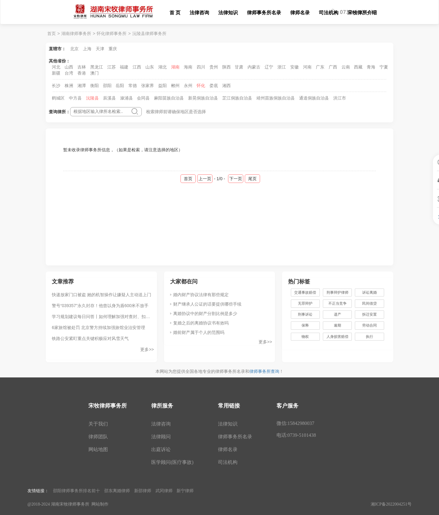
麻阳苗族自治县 (169, 98)
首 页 (175, 12)
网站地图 (98, 449)
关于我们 (98, 423)
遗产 (337, 314)
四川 (201, 67)
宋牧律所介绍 (362, 12)
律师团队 (98, 436)
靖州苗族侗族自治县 (275, 98)
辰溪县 (109, 98)
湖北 (162, 67)
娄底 (213, 85)
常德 (132, 85)
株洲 (69, 85)
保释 (305, 325)
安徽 (294, 67)
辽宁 (269, 67)
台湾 (69, 73)
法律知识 (228, 12)
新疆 (56, 73)
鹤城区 (58, 98)
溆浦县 (126, 98)
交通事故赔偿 (305, 292)
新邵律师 (142, 490)
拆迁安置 (369, 314)
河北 (56, 67)
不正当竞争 (337, 303)
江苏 (111, 67)
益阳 (162, 85)
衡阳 (94, 85)
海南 (188, 67)
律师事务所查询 (264, 371)
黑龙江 (96, 67)
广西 (333, 67)
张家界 (147, 85)
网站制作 (100, 504)
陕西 (226, 67)
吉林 (81, 67)
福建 (124, 67)
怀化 (201, 85)
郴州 (175, 85)
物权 (305, 337)
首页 (51, 33)
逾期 (337, 325)
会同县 (143, 98)
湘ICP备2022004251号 (391, 504)
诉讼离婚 (369, 292)
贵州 (213, 67)
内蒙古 (254, 67)
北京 (74, 48)
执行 (369, 337)
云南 (345, 67)
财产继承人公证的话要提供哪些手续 (207, 304)
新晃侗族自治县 (203, 98)
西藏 (358, 67)
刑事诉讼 (305, 314)
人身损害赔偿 (337, 337)
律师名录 (300, 12)
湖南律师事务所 (76, 33)
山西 (69, 67)
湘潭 (81, 85)
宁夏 (384, 67)
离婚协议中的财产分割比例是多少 (205, 313)
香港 (81, 73)
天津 (100, 48)
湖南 (175, 67)
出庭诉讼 (161, 449)
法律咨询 (199, 12)
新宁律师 (185, 490)
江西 (137, 67)
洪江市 (339, 98)
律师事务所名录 (264, 12)
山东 (149, 67)
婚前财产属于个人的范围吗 (198, 332)
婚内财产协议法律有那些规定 (201, 294)
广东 (320, 67)
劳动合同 (369, 325)
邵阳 (107, 85)
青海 (371, 67)
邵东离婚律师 (117, 490)
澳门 (94, 73)
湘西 (226, 85)
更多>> (147, 349)
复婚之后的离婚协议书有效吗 (201, 323)
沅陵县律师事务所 (149, 33)
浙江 (281, 67)
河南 (307, 67)
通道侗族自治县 (314, 98)
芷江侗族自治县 (237, 98)
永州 (188, 85)
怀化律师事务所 (112, 33)
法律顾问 (161, 436)
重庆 (113, 48)
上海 (87, 48)
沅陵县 (92, 98)
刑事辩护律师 (337, 292)
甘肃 (239, 67)
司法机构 (328, 12)
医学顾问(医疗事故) (172, 462)
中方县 (75, 98)
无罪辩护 (305, 303)
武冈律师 (164, 490)
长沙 (56, 85)
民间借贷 (369, 303)
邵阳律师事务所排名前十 (76, 490)
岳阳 (120, 85)
